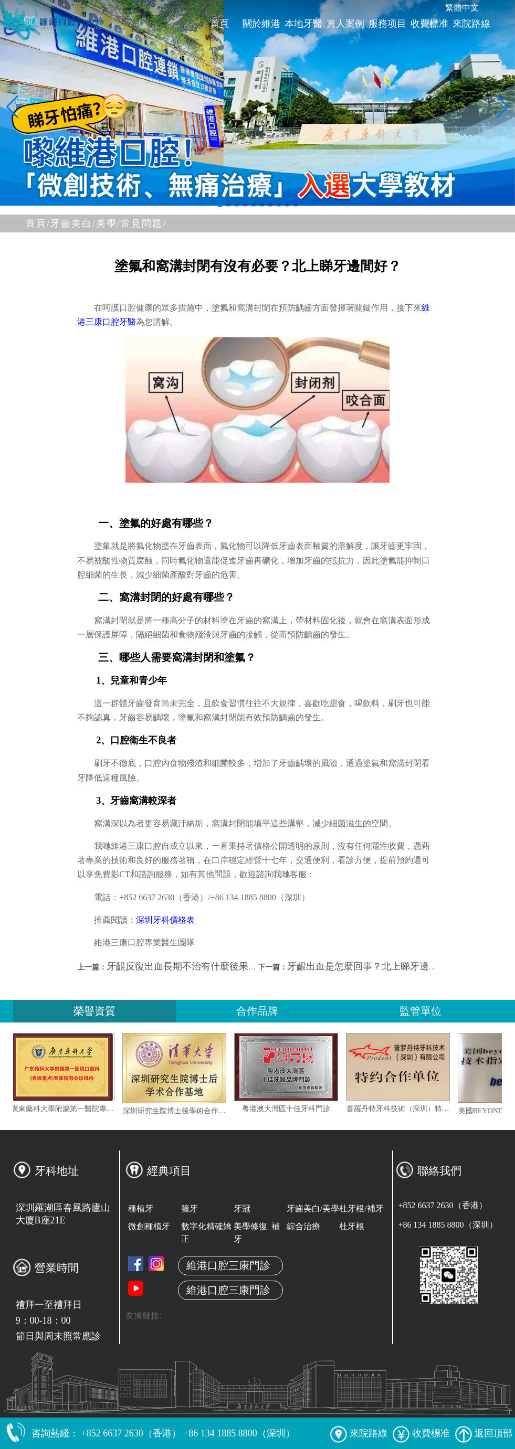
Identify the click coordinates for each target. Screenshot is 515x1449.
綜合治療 (303, 1226)
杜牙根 (351, 1226)
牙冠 (242, 1208)
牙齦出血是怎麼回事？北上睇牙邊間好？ (372, 966)
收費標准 (429, 23)
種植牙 (140, 1208)
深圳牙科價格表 (165, 919)
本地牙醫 (303, 23)
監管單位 (421, 1011)
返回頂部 (483, 1433)
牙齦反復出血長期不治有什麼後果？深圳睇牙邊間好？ (220, 966)
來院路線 (471, 23)
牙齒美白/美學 (313, 1208)
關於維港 (261, 23)
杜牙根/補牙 (361, 1208)
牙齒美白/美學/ (85, 223)
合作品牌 (257, 1011)
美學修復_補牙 (257, 1232)
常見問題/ (143, 223)
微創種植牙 (149, 1226)
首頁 (219, 23)
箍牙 (189, 1208)
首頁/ (38, 223)
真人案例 (345, 23)
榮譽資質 (94, 1011)
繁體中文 (462, 7)
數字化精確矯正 (206, 1232)
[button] (220, 205)
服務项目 (387, 23)
